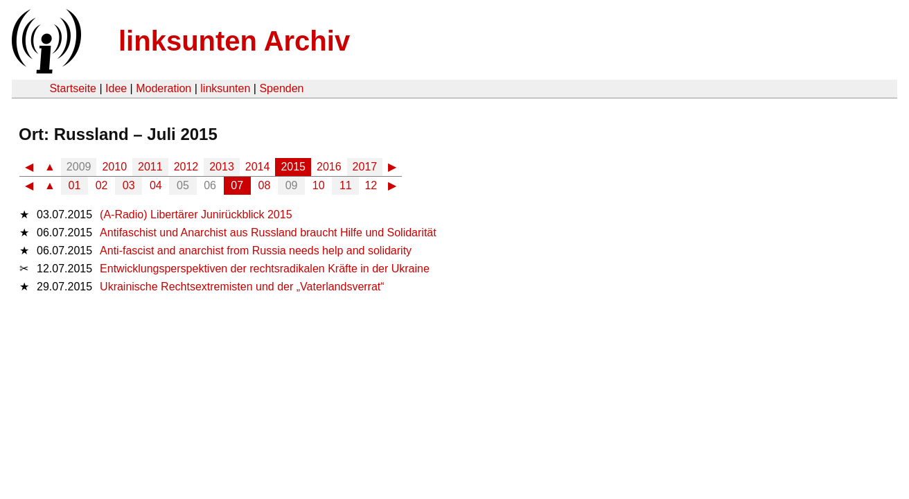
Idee (116, 88)
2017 (365, 167)
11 (345, 185)
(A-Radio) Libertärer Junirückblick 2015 (196, 214)
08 (264, 185)
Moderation (163, 88)
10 (318, 185)
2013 (221, 167)
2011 (150, 167)
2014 (257, 167)
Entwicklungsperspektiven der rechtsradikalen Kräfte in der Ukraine (265, 268)
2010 (114, 167)
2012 (186, 167)
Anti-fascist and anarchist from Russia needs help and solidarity (256, 250)
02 (102, 185)
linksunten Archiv (234, 41)
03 (129, 185)
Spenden (281, 88)
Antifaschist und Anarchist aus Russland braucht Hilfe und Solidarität (268, 232)
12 (370, 185)
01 (75, 185)
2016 (329, 167)
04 (156, 185)
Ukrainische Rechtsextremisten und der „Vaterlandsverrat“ (242, 286)
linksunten (225, 88)
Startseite (72, 88)
